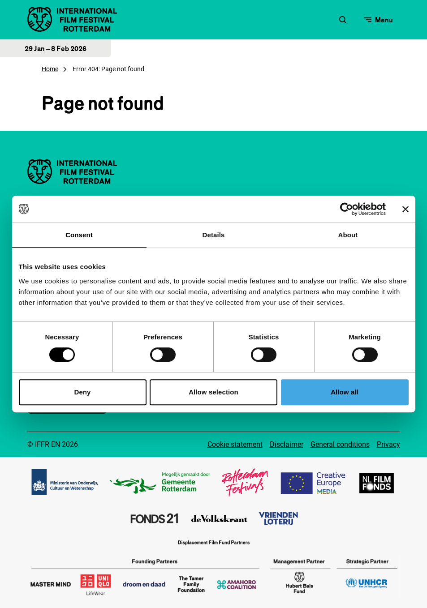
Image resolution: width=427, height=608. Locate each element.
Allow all (344, 392)
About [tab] (348, 235)
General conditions (340, 444)
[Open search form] (343, 19)
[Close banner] (405, 209)
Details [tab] (214, 235)
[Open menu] (378, 19)
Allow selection (213, 392)
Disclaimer (286, 444)
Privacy (388, 444)
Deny (82, 392)
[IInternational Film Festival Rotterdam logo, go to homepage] (72, 19)
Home (50, 69)
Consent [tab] (79, 235)
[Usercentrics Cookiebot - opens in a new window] (346, 209)
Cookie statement (235, 444)
